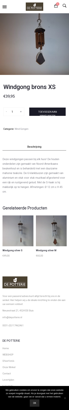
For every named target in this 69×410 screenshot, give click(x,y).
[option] (34, 44)
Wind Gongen (21, 129)
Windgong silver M (46, 250)
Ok (34, 403)
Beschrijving (34, 146)
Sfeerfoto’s (8, 361)
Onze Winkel (8, 367)
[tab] (34, 147)
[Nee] (65, 398)
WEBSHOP (7, 354)
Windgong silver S (12, 250)
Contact (6, 373)
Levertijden (8, 380)
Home (5, 348)
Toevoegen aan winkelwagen (47, 113)
